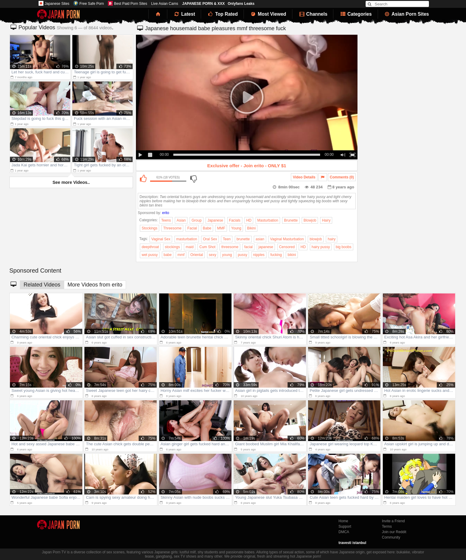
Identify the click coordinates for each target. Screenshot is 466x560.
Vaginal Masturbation (287, 239)
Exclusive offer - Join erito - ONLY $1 (246, 165)
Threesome (172, 228)
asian (260, 239)
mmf (181, 255)
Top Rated (222, 14)
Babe (207, 228)
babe (168, 255)
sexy (212, 255)
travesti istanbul (352, 543)
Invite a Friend (393, 521)
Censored (287, 247)
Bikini (251, 228)
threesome (229, 247)
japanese (266, 247)
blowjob (316, 239)
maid (190, 247)
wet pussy (150, 255)
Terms (387, 526)
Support (344, 526)
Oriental (196, 255)
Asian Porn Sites (406, 14)
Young (236, 228)
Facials (235, 220)
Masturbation (267, 220)
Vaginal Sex (160, 239)
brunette (243, 239)
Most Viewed (268, 14)
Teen (227, 239)
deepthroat (150, 247)
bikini (292, 255)
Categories (355, 14)
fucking (276, 255)
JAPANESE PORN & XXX (203, 4)
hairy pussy (321, 247)
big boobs (343, 247)
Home (343, 521)
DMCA (343, 532)
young (227, 255)
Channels (312, 14)
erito (165, 213)
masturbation (186, 239)
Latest (184, 14)
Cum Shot (207, 247)
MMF (221, 228)
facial (248, 247)
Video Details (304, 177)
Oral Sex (210, 239)
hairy (331, 239)
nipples (259, 255)
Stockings (149, 228)
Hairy (326, 220)
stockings (172, 247)
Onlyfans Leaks (241, 4)
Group (196, 220)
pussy (242, 255)
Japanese (215, 220)
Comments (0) (342, 177)
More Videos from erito (95, 285)
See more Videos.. (71, 182)
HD (248, 220)
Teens (166, 220)
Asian (181, 220)
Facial (192, 228)
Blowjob (310, 220)
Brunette (291, 220)
